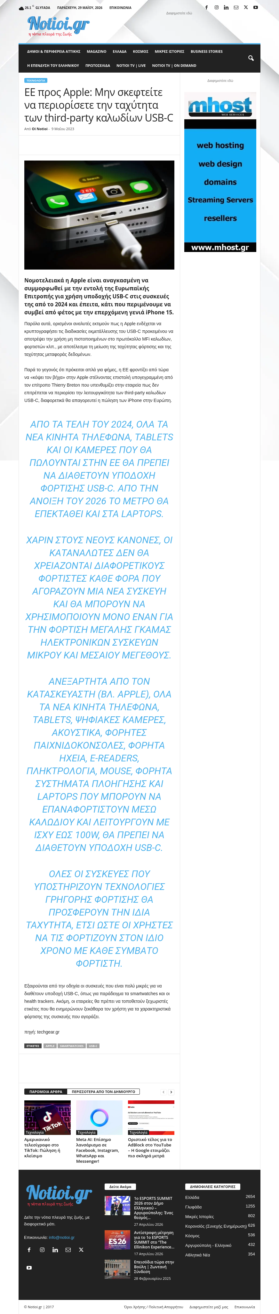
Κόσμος (140, 51)
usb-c (93, 1046)
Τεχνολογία (36, 80)
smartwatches (72, 1046)
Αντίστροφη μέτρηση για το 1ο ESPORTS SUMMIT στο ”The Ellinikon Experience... (154, 1240)
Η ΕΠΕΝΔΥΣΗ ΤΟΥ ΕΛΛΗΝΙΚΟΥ (53, 65)
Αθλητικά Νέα (197, 1255)
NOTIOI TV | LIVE (131, 65)
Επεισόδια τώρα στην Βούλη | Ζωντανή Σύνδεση (154, 1266)
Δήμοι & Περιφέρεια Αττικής (53, 51)
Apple (50, 1046)
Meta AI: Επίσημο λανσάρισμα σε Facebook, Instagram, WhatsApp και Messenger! (97, 1150)
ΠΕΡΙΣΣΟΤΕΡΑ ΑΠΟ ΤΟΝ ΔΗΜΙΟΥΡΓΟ (103, 1091)
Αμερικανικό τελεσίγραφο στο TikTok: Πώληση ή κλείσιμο (42, 1148)
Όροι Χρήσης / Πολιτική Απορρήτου (153, 1306)
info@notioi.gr (62, 1237)
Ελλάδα (120, 51)
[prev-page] (163, 1092)
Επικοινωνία (120, 7)
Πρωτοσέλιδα (97, 65)
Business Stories (207, 51)
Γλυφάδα (193, 1207)
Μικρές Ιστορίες (169, 51)
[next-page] (171, 1092)
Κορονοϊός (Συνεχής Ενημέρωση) (216, 1226)
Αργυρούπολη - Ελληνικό (208, 1245)
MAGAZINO (96, 51)
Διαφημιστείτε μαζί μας (209, 1306)
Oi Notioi (40, 128)
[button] (251, 58)
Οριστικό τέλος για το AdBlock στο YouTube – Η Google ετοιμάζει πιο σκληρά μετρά (150, 1148)
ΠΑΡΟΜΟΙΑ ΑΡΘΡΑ (45, 1091)
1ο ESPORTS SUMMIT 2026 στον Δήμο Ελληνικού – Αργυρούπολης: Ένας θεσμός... (153, 1208)
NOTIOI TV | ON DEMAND (174, 65)
